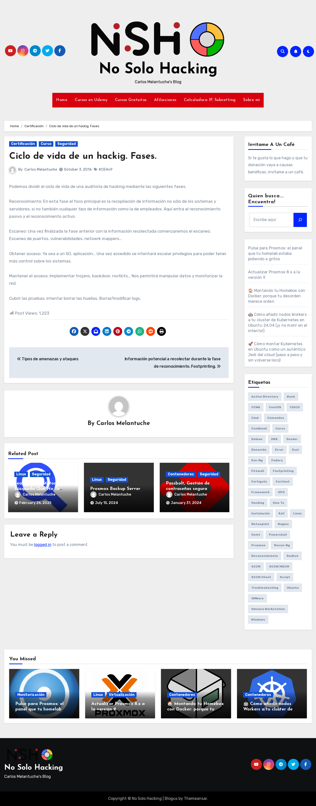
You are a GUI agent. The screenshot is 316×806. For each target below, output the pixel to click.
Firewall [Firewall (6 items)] (257, 471)
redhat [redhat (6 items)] (292, 556)
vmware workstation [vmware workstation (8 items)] (268, 609)
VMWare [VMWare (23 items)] (257, 598)
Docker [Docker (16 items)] (292, 439)
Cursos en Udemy (91, 100)
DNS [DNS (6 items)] (274, 439)
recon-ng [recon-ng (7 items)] (282, 545)
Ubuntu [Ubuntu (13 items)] (293, 587)
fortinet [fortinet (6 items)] (283, 481)
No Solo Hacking (158, 69)
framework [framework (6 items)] (260, 492)
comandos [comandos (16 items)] (275, 418)
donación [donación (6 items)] (258, 449)
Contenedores (181, 474)
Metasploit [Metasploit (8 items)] (260, 524)
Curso (46, 144)
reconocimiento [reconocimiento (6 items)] (264, 556)
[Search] (300, 220)
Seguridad (66, 144)
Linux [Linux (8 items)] (297, 513)
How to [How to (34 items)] (278, 502)
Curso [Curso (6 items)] (280, 428)
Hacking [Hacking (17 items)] (257, 502)
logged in (42, 544)
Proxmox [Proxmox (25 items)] (258, 545)
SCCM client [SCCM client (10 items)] (261, 577)
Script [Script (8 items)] (285, 577)
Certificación (23, 144)
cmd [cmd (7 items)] (254, 418)
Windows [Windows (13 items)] (258, 619)
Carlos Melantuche (40, 169)
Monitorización (30, 695)
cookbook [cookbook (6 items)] (259, 428)
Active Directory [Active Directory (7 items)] (264, 396)
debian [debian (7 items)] (256, 439)
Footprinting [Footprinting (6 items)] (283, 471)
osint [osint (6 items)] (255, 534)
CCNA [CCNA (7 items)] (255, 407)
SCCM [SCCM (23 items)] (255, 566)
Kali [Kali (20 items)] (281, 513)
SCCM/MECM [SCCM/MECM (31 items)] (279, 566)
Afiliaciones (165, 100)
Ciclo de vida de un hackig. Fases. (83, 156)
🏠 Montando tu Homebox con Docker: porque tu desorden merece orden (276, 296)
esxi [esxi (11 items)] (295, 449)
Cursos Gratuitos (131, 100)
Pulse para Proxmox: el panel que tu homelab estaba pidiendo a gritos (275, 253)
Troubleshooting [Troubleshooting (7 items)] (264, 587)
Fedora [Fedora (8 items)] (277, 460)
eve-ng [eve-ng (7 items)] (257, 460)
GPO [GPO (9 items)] (281, 492)
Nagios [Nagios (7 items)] (283, 524)
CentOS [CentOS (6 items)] (275, 407)
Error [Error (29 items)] (279, 449)
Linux (21, 474)
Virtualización (122, 695)
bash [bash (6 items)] (291, 396)
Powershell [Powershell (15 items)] (278, 534)
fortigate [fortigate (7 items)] (259, 481)
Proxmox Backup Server (115, 488)
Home (61, 100)
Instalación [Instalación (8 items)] (260, 513)
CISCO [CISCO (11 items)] (295, 407)
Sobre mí (251, 100)
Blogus (171, 798)
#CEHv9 (105, 169)
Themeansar (195, 798)
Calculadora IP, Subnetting (210, 100)
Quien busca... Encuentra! (266, 199)
